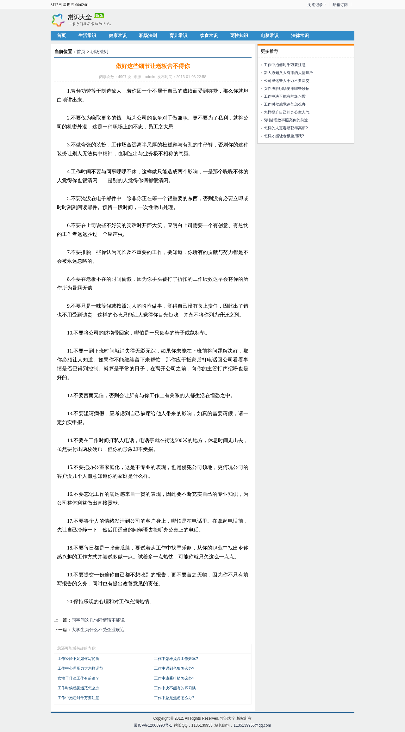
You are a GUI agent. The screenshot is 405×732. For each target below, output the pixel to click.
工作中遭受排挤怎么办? (174, 678)
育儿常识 (178, 35)
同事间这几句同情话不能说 (98, 620)
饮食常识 (209, 35)
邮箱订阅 (340, 5)
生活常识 (87, 35)
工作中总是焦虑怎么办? (174, 698)
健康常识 (118, 35)
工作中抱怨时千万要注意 (78, 698)
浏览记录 (315, 5)
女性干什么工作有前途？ (78, 678)
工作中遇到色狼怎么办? (174, 668)
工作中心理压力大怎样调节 (80, 668)
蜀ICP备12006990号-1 (153, 725)
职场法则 (148, 35)
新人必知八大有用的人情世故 (288, 73)
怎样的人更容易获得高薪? (286, 128)
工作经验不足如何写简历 (78, 658)
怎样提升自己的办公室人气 (286, 112)
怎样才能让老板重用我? (284, 136)
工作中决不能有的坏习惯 (175, 688)
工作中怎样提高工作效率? (176, 658)
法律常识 (300, 35)
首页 (61, 35)
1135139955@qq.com (252, 725)
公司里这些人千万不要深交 (286, 80)
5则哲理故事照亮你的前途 (286, 120)
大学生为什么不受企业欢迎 (98, 629)
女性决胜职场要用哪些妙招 (286, 88)
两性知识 (239, 35)
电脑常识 (269, 35)
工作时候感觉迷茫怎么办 (78, 688)
